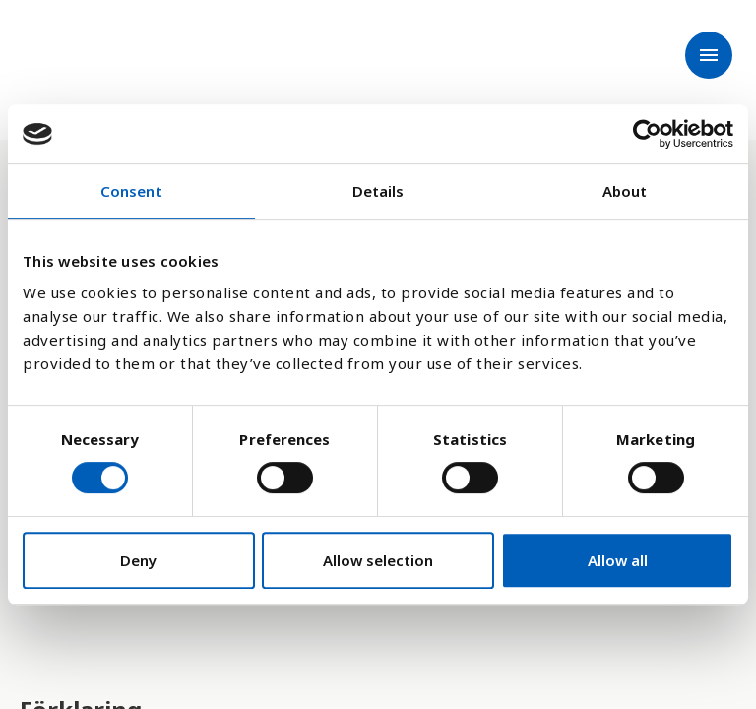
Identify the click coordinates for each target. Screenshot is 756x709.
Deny (138, 560)
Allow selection (378, 560)
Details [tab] (378, 191)
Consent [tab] (131, 191)
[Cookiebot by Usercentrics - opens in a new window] (647, 134)
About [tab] (625, 191)
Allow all (618, 560)
